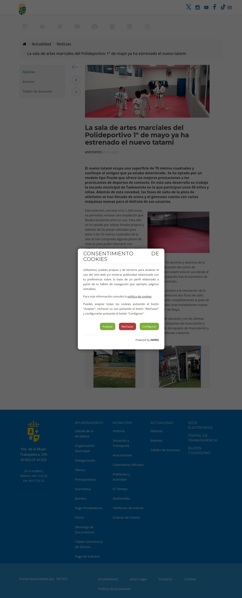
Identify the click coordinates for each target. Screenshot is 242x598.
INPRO (155, 340)
